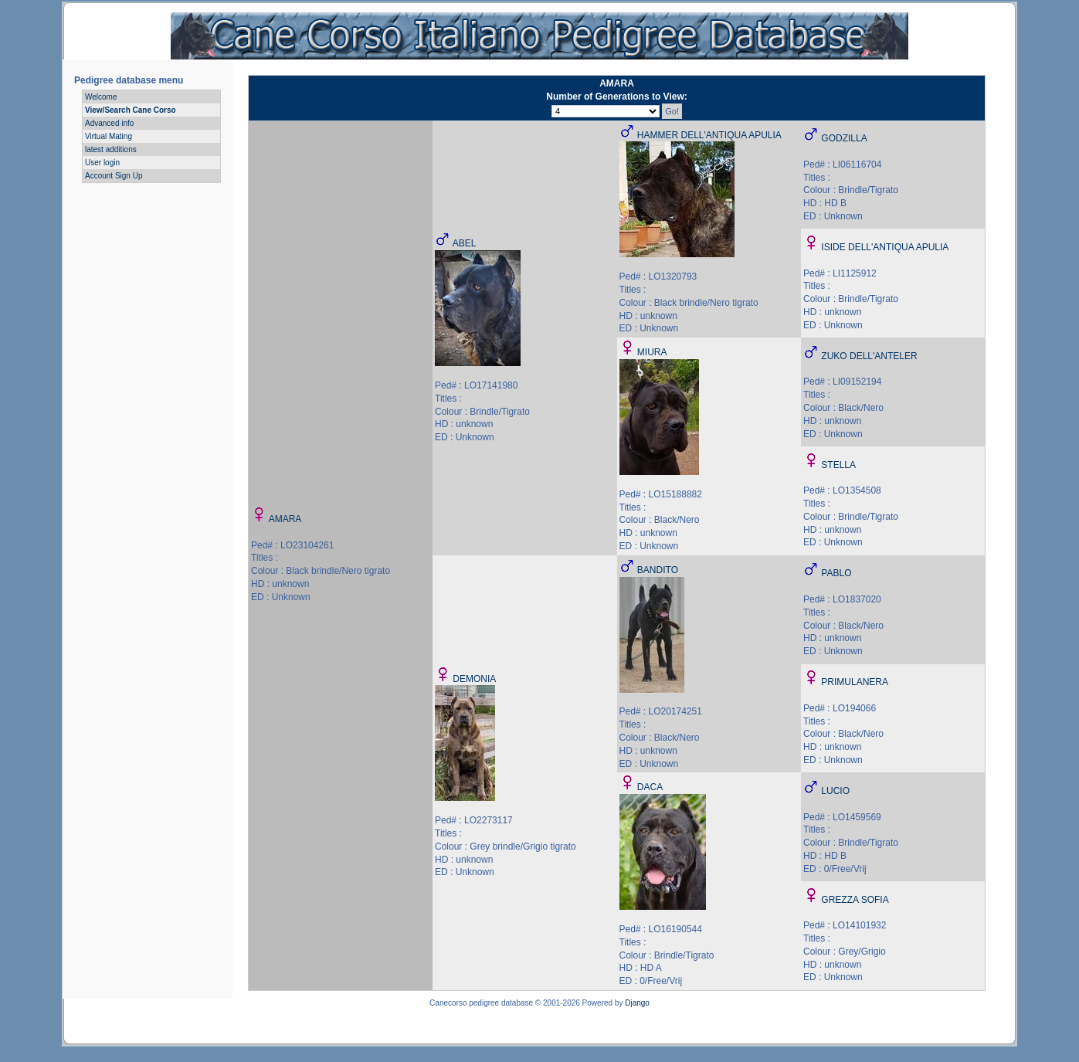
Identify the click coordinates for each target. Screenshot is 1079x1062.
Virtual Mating (108, 136)
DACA (650, 787)
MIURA (652, 352)
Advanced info (109, 123)
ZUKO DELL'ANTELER (869, 356)
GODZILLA (844, 138)
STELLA (838, 465)
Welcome (101, 97)
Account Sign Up (114, 175)
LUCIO (835, 790)
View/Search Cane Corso (130, 110)
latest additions (111, 149)
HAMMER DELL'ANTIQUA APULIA (709, 135)
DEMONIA (474, 679)
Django (637, 1003)
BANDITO (657, 570)
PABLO (836, 573)
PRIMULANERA (854, 682)
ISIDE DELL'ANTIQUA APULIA (884, 247)
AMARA (285, 519)
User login (102, 162)
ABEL (465, 243)
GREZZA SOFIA (854, 899)
